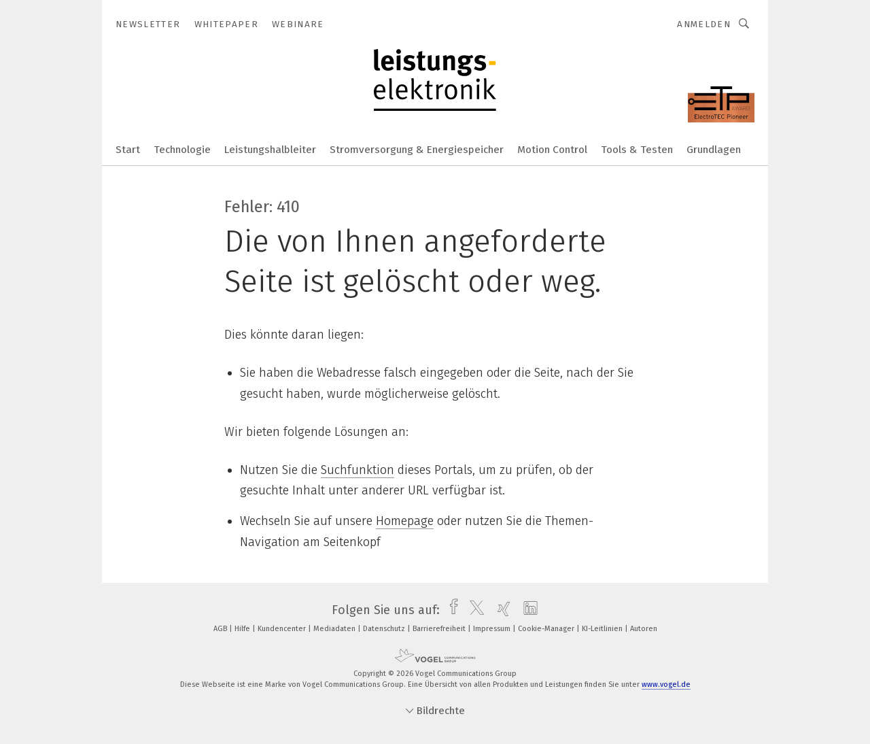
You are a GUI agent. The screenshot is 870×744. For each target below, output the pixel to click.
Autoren (643, 628)
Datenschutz (385, 628)
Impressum (492, 628)
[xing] (500, 610)
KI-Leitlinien (603, 628)
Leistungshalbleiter (270, 149)
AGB (221, 628)
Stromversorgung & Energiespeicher (417, 149)
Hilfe (243, 628)
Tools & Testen (637, 149)
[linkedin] (527, 610)
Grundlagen (713, 149)
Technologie (182, 149)
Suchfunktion (357, 469)
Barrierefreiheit (440, 628)
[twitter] (473, 610)
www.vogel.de (666, 684)
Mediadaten (335, 628)
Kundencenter (283, 628)
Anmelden (704, 24)
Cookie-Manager (547, 628)
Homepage (405, 520)
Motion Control (552, 149)
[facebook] (450, 610)
